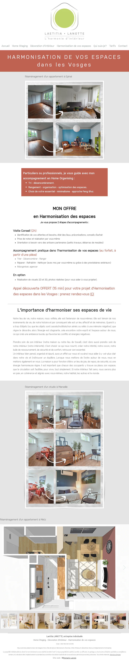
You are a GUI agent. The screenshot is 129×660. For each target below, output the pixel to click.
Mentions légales (115, 655)
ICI (92, 294)
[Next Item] (124, 567)
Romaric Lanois (69, 658)
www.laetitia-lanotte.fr (45, 652)
